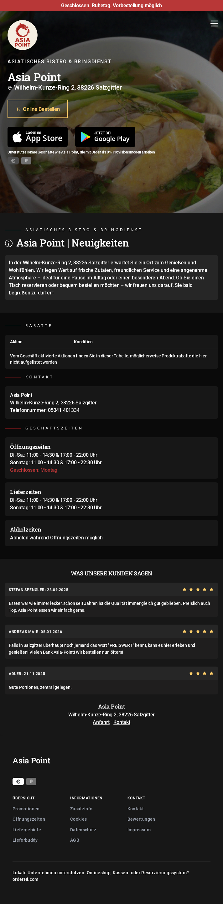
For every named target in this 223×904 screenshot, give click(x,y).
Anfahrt (101, 722)
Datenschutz (83, 830)
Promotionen (26, 809)
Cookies (78, 819)
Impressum (139, 830)
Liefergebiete (27, 830)
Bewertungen (141, 819)
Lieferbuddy (25, 840)
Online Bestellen (38, 109)
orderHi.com (26, 879)
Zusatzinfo (81, 809)
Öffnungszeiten (29, 819)
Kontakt (121, 722)
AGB (74, 840)
